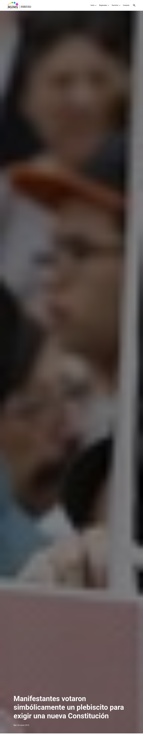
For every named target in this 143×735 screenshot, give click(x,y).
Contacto (126, 5)
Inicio (93, 5)
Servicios (115, 5)
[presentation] (95, 5)
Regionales (103, 5)
